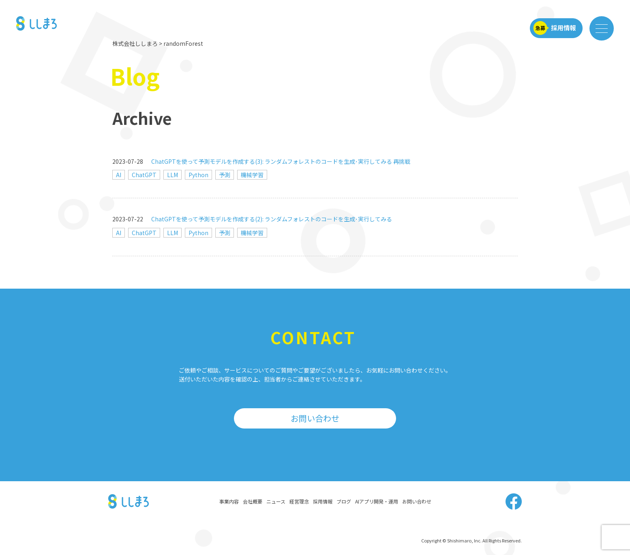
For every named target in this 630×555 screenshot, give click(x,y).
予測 (224, 175)
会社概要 (252, 501)
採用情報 (322, 501)
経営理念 (299, 501)
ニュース (275, 501)
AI (118, 175)
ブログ (343, 501)
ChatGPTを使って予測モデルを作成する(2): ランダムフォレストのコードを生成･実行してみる (271, 219)
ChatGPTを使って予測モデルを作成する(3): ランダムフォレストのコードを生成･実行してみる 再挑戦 (280, 161)
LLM (172, 175)
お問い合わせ (315, 418)
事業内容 (229, 501)
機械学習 (252, 175)
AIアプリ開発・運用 (376, 501)
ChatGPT (144, 175)
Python (198, 175)
